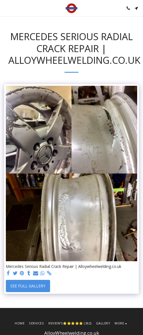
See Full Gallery (27, 285)
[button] (6, 8)
